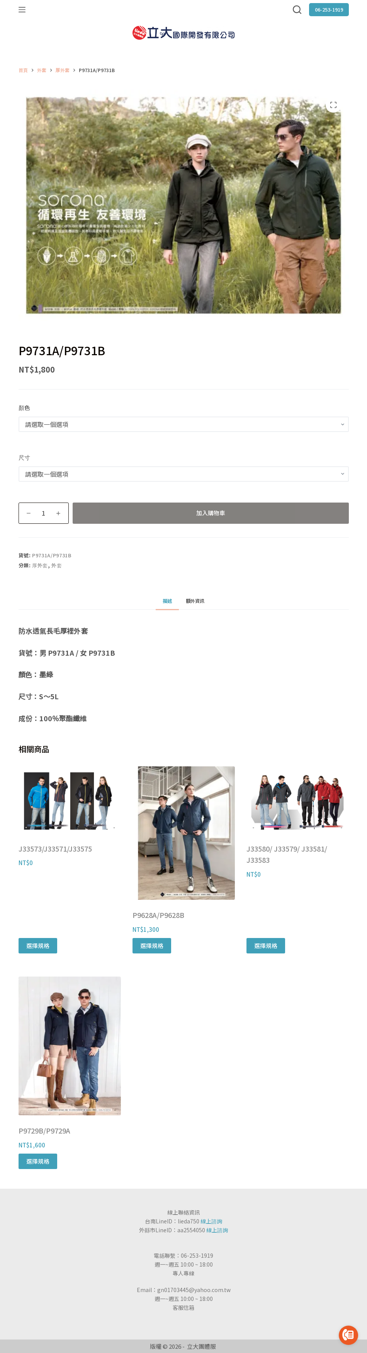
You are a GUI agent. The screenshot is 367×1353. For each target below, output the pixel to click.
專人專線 (183, 1273)
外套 (56, 565)
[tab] (167, 601)
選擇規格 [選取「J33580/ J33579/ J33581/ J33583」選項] (265, 945)
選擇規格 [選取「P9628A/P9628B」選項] (151, 945)
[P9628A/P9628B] (184, 833)
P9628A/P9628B (158, 915)
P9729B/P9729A (44, 1130)
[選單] (22, 9)
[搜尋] (297, 9)
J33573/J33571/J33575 (55, 849)
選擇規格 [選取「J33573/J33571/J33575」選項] (37, 945)
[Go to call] (348, 1335)
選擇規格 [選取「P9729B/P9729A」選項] (37, 1161)
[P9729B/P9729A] (70, 1046)
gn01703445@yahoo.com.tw (194, 1290)
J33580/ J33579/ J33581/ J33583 (286, 854)
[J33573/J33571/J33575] (70, 799)
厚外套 (40, 565)
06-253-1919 (329, 9)
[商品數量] (44, 513)
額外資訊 (195, 600)
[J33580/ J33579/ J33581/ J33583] (297, 799)
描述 (167, 600)
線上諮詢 (211, 1221)
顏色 (24, 407)
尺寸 (24, 457)
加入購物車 (210, 513)
